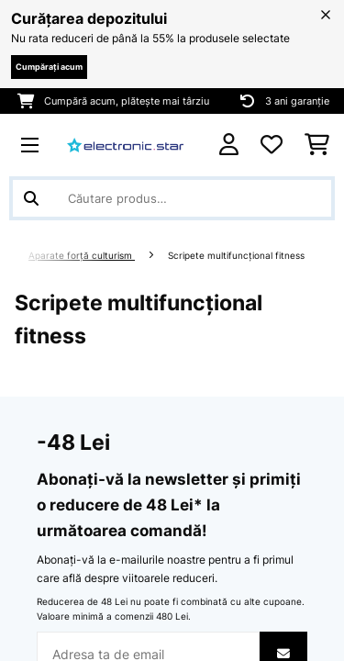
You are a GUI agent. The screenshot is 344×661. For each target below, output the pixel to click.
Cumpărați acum (49, 67)
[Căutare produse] (172, 198)
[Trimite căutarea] (31, 198)
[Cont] (229, 144)
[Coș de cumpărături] (317, 145)
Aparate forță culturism (81, 256)
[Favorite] (272, 145)
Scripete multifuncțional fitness (237, 256)
